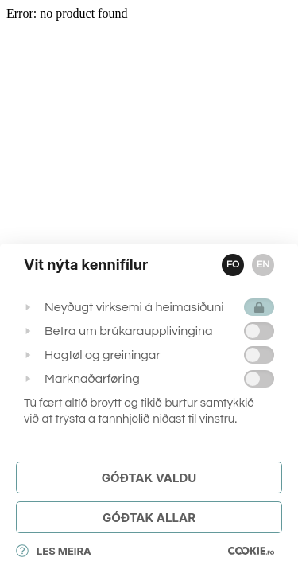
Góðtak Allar (149, 517)
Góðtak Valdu (149, 477)
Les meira (53, 550)
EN (263, 264)
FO (232, 264)
